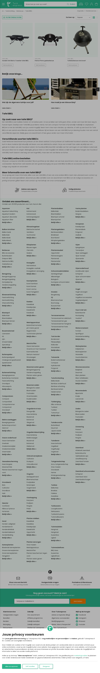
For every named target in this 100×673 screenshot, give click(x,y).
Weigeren (46, 666)
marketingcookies (80, 656)
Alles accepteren (11, 666)
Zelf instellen (30, 666)
